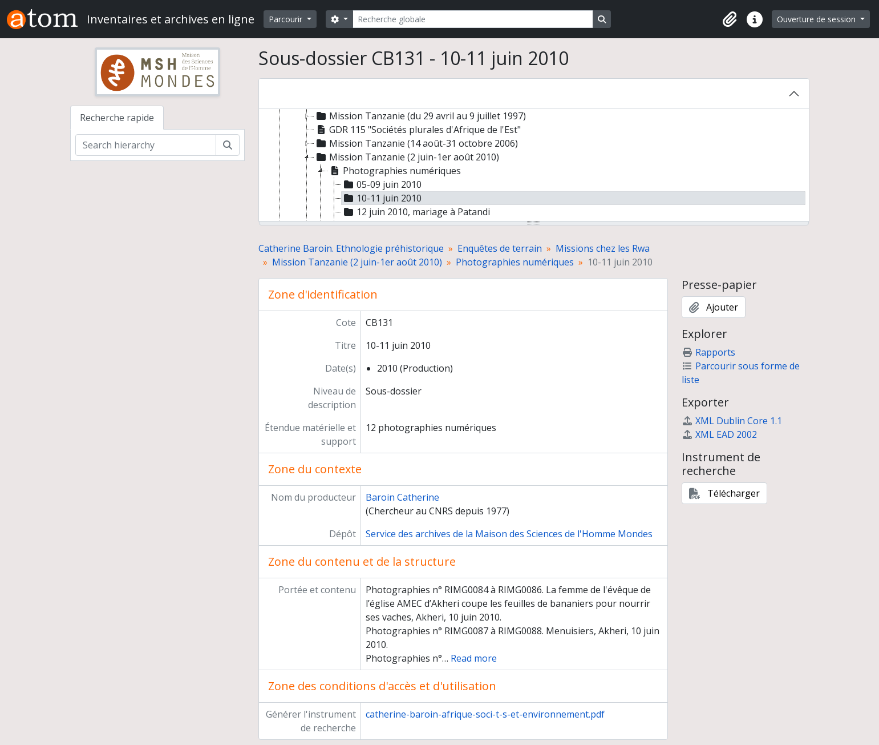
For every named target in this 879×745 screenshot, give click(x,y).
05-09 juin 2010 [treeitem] (382, 184)
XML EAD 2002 (719, 434)
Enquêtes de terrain (499, 248)
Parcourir (287, 19)
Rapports (708, 352)
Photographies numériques (515, 262)
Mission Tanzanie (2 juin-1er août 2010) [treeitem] (406, 157)
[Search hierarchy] (145, 145)
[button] (729, 19)
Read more (474, 658)
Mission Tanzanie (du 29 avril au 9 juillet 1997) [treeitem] (420, 116)
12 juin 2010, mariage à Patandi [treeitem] (416, 212)
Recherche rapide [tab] (117, 117)
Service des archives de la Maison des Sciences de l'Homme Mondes (509, 533)
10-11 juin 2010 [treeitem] (382, 198)
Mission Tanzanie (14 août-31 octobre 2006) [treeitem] (416, 143)
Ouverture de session (817, 19)
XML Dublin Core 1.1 (732, 420)
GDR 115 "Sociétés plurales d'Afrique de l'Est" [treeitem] (417, 129)
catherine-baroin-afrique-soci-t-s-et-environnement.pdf (485, 714)
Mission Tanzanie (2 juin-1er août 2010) (357, 262)
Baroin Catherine (402, 497)
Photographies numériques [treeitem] (394, 171)
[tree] (534, 165)
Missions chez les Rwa (603, 248)
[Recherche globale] (473, 19)
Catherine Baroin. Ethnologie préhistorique (351, 248)
